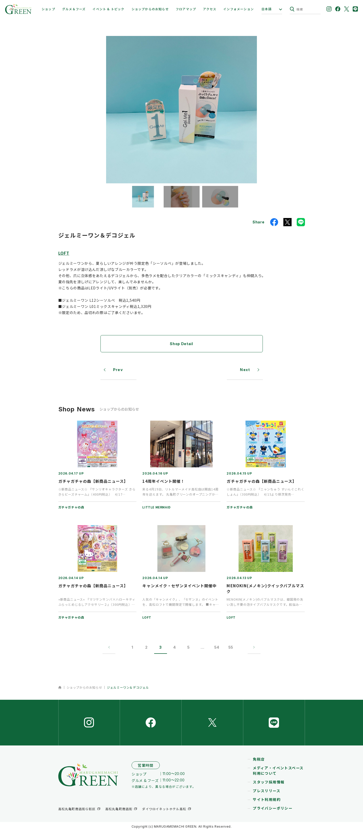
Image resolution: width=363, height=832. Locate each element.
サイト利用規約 (267, 800)
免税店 (259, 760)
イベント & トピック (108, 9)
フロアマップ (186, 9)
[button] (143, 196)
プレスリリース (266, 791)
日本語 (267, 9)
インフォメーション (238, 9)
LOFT (63, 253)
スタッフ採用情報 (268, 783)
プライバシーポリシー (272, 809)
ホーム (60, 687)
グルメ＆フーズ (74, 9)
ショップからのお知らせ (150, 9)
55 (231, 648)
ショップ (48, 9)
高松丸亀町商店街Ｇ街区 (77, 809)
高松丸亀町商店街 (119, 809)
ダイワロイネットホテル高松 (164, 809)
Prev (118, 370)
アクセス (209, 9)
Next (245, 370)
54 (217, 648)
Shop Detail (181, 344)
